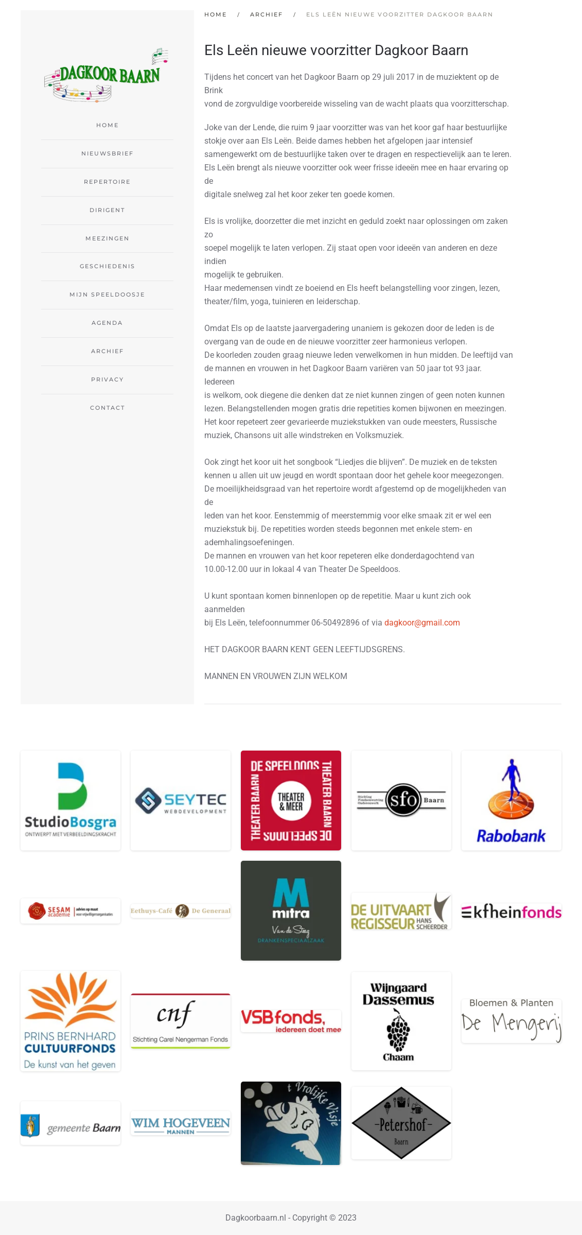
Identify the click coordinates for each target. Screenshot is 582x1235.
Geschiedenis (107, 266)
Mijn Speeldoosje (107, 294)
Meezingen (107, 238)
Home (107, 125)
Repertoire (107, 181)
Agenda (107, 322)
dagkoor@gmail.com (422, 623)
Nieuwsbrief (107, 153)
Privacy (107, 379)
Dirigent (107, 210)
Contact (107, 407)
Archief (107, 351)
